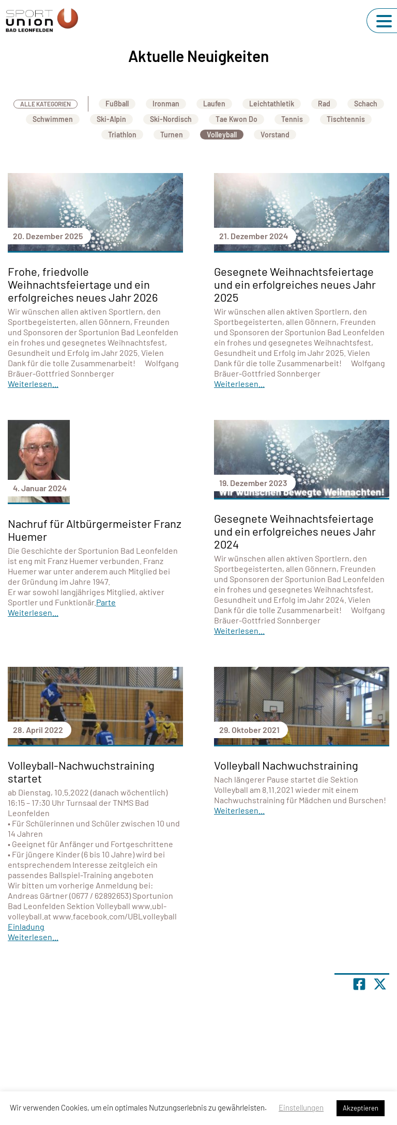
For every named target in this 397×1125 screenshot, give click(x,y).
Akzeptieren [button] (360, 1108)
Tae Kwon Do (236, 119)
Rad (324, 103)
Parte (106, 602)
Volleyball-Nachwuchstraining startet (81, 771)
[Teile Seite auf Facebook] (359, 984)
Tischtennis (346, 119)
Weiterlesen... (33, 383)
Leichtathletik (271, 103)
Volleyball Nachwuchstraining (286, 765)
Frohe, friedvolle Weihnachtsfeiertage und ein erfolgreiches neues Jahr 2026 (83, 284)
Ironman (165, 103)
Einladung (26, 926)
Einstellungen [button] (301, 1107)
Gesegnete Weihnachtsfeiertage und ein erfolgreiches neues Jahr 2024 (295, 531)
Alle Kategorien (45, 103)
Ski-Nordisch (171, 119)
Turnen (171, 134)
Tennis (292, 119)
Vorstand (275, 134)
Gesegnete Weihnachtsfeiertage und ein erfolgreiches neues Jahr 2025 (295, 284)
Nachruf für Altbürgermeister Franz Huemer (94, 530)
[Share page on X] (380, 984)
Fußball (117, 103)
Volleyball (222, 134)
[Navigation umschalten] (384, 21)
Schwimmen (53, 119)
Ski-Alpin (111, 119)
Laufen (214, 103)
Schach (365, 103)
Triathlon (122, 134)
